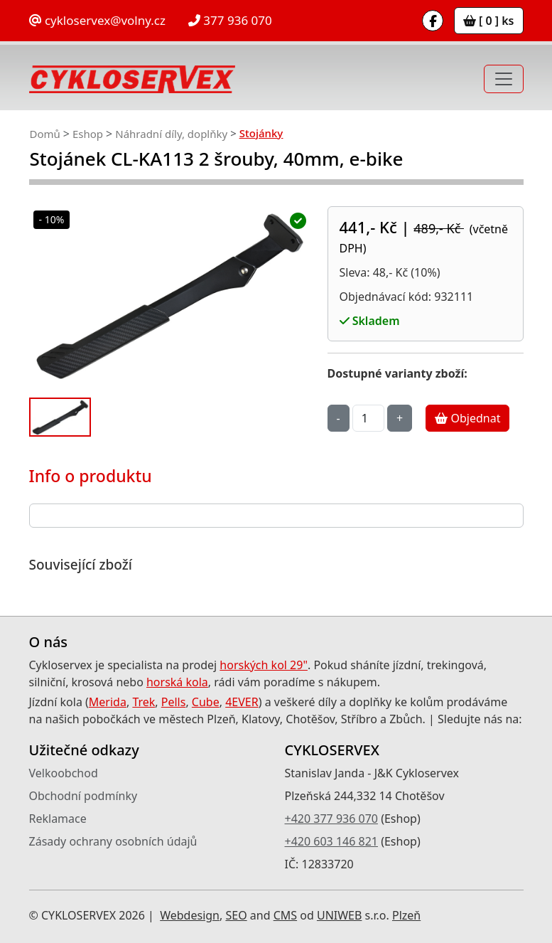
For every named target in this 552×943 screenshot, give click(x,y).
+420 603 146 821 (331, 841)
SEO (236, 915)
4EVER (242, 702)
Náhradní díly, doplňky (171, 134)
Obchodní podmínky (83, 796)
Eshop (87, 134)
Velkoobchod (63, 773)
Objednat (467, 418)
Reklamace (58, 818)
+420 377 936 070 (331, 818)
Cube (206, 702)
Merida (107, 702)
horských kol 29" (264, 665)
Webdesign (190, 915)
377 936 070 (230, 20)
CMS (285, 915)
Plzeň (406, 915)
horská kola (177, 682)
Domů (45, 134)
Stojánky (261, 133)
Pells (173, 702)
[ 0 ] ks (488, 20)
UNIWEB (339, 915)
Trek (143, 702)
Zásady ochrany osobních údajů (113, 841)
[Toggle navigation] (504, 79)
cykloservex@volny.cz (97, 20)
